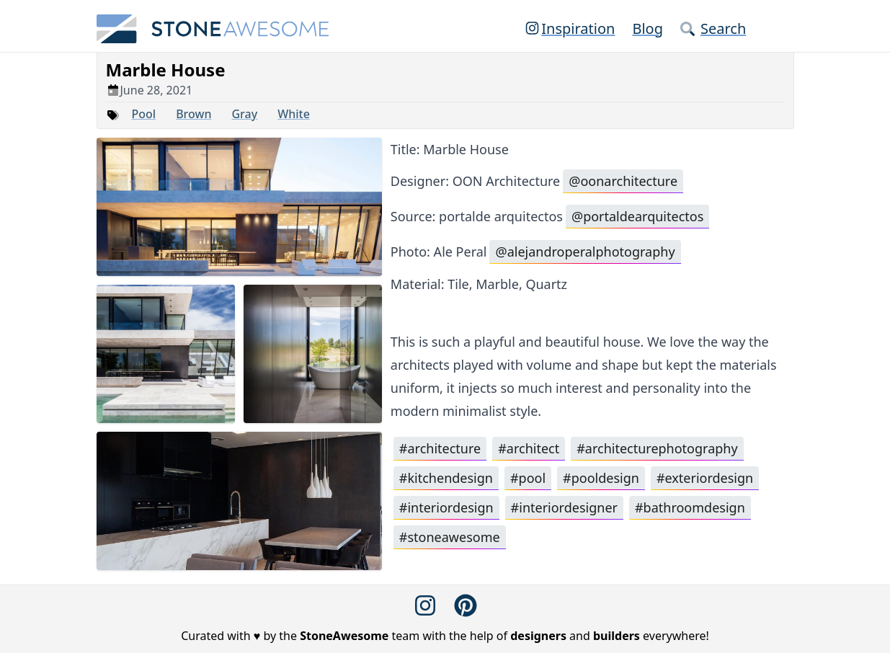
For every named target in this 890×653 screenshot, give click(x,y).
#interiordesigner (564, 507)
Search (713, 28)
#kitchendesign (446, 478)
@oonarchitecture (623, 181)
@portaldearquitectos (637, 216)
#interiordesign (446, 507)
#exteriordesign (705, 478)
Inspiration (569, 28)
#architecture (440, 448)
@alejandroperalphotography (585, 251)
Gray (244, 114)
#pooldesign (601, 478)
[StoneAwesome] (213, 28)
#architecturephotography (657, 448)
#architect (528, 448)
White (293, 114)
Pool (144, 114)
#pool (528, 478)
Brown (193, 114)
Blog (647, 28)
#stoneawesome (449, 537)
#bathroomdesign (690, 507)
